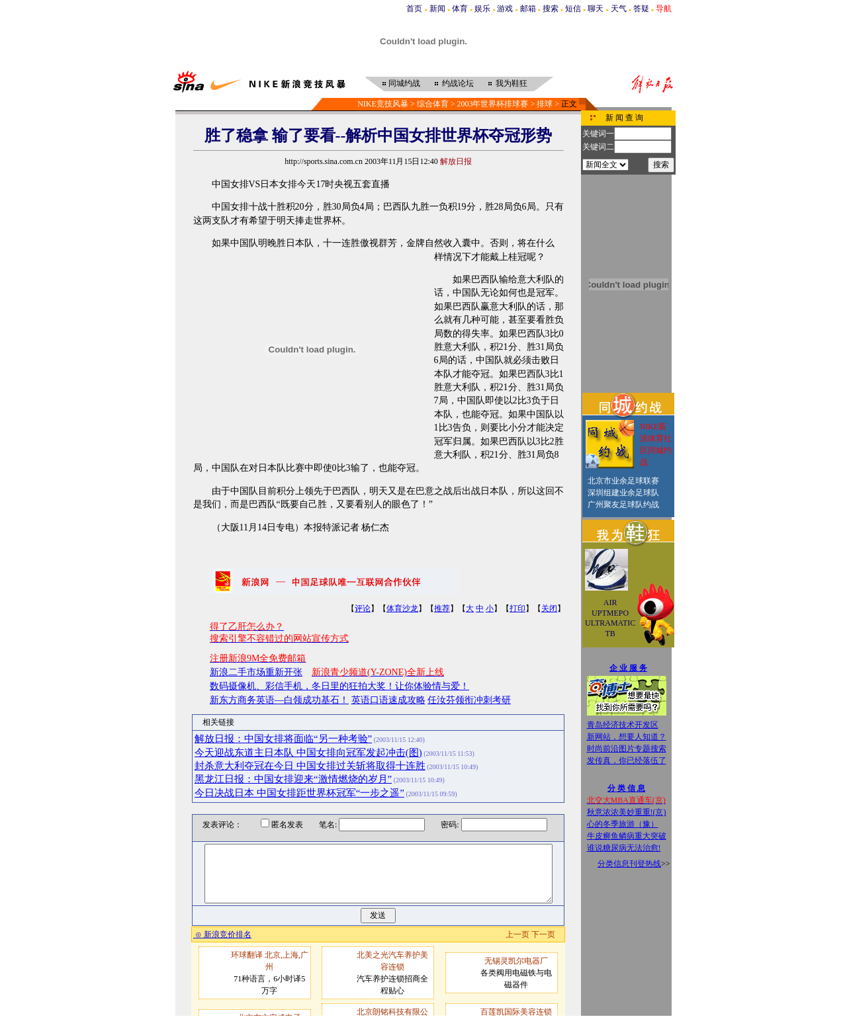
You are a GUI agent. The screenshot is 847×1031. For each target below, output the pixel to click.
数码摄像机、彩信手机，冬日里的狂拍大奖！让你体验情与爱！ (339, 686)
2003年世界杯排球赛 (492, 103)
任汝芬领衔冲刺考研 (469, 700)
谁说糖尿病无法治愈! (624, 847)
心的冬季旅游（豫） (622, 824)
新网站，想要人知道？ (626, 736)
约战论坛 (458, 83)
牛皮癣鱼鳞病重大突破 (626, 836)
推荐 (442, 608)
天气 (619, 8)
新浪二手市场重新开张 (256, 672)
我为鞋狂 (511, 83)
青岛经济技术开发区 (622, 724)
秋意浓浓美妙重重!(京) (626, 812)
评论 (363, 608)
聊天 (595, 8)
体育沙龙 (402, 608)
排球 (545, 103)
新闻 (437, 8)
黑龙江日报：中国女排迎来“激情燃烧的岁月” (293, 779)
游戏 (505, 8)
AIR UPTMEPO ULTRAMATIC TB (610, 618)
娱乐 (482, 8)
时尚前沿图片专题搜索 (626, 748)
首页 (414, 8)
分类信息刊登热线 (629, 863)
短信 (573, 8)
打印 (517, 608)
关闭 (549, 608)
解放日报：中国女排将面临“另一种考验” (283, 738)
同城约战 (404, 83)
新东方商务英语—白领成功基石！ (279, 700)
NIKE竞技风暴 (382, 103)
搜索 (550, 8)
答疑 (641, 8)
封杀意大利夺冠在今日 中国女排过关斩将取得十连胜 (310, 766)
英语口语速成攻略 (388, 700)
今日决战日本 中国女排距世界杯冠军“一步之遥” (299, 793)
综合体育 (433, 103)
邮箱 (528, 8)
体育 (460, 8)
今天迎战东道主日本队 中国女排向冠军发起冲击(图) (308, 752)
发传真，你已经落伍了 (626, 760)
